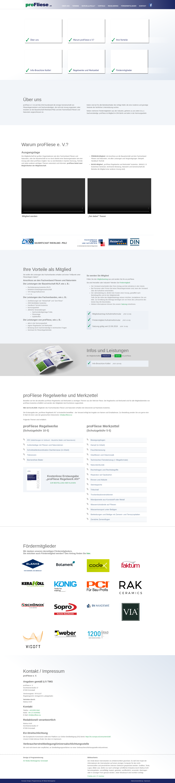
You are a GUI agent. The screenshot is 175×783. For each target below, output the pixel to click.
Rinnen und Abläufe (99, 480)
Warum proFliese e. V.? (81, 39)
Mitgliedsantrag (102, 279)
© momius (100, 776)
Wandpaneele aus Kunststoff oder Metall (108, 499)
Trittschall (95, 490)
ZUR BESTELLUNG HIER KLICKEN (63, 483)
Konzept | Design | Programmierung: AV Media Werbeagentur (38, 781)
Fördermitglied (125, 282)
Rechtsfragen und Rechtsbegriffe (104, 470)
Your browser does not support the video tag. (53, 196)
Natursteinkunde (97, 465)
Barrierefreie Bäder (35, 460)
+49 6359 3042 (34, 710)
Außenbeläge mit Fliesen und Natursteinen (45, 445)
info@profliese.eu (66, 415)
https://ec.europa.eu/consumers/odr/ (98, 736)
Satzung (124, 304)
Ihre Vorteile (120, 39)
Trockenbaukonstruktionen (102, 494)
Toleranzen (31, 455)
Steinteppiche (96, 485)
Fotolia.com (92, 776)
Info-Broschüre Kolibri (38, 70)
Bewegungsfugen (98, 440)
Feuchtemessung (98, 450)
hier (88, 553)
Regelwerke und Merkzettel (84, 70)
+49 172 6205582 (34, 712)
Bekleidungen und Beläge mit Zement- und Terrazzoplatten (115, 514)
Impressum (147, 781)
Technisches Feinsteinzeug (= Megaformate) (109, 460)
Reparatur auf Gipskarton (101, 475)
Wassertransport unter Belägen (104, 509)
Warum (88, 6)
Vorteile (101, 6)
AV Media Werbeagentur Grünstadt (35, 761)
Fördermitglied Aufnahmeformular (112, 320)
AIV (51, 440)
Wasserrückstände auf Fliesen (103, 504)
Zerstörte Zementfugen (100, 519)
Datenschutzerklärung (137, 781)
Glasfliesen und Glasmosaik (102, 455)
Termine (75, 6)
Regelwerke (113, 6)
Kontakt (142, 6)
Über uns (66, 6)
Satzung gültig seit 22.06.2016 (111, 326)
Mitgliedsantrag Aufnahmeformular (112, 314)
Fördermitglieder (128, 6)
